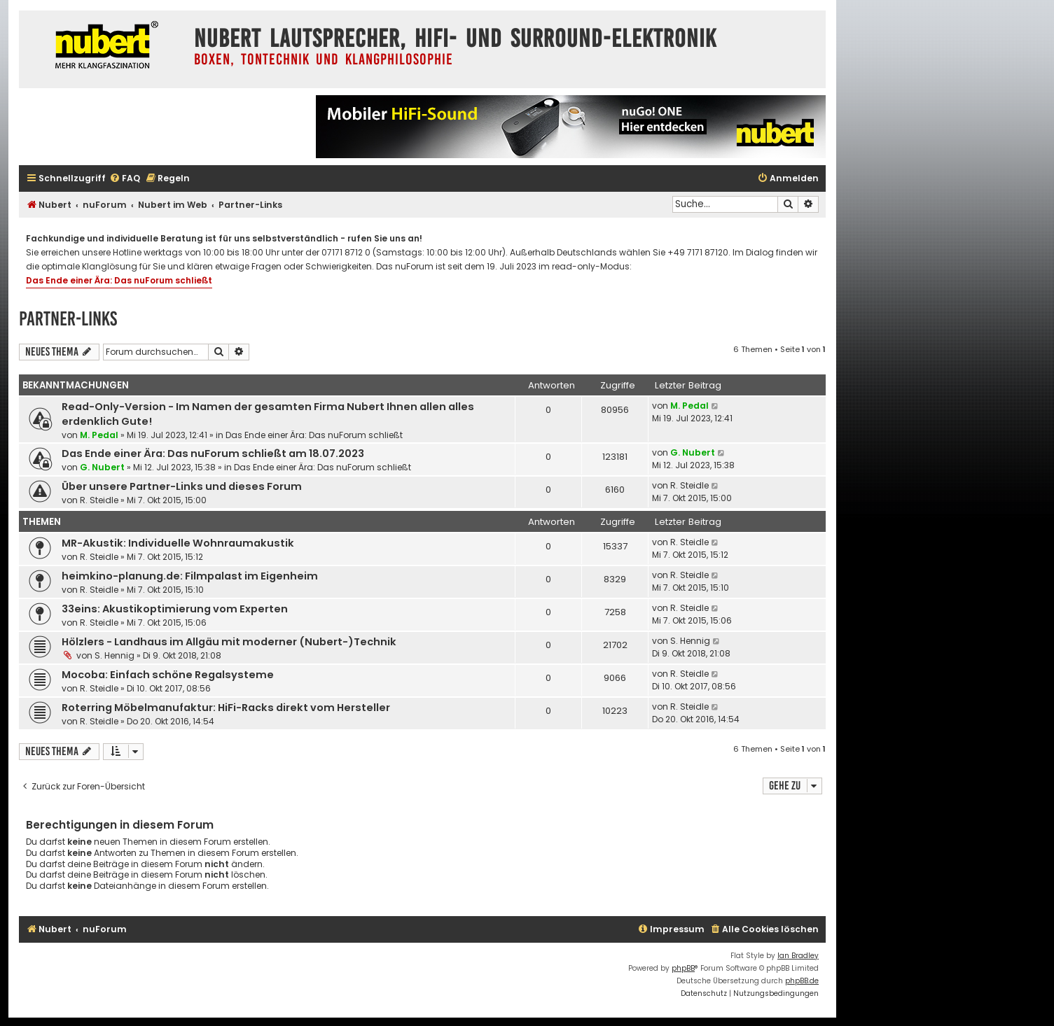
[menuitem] (124, 178)
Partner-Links (68, 319)
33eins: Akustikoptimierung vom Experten (175, 609)
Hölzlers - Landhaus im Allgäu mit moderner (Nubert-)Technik (229, 642)
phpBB (683, 968)
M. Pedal (99, 435)
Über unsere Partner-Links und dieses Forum (182, 486)
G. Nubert (102, 467)
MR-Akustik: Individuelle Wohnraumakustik (178, 543)
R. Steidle (99, 500)
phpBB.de (802, 981)
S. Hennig (114, 655)
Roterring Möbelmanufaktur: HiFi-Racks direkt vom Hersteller (226, 708)
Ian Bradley (798, 955)
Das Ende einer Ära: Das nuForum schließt (119, 280)
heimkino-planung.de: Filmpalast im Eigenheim (190, 576)
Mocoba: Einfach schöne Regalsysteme (168, 675)
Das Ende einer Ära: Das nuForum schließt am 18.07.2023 (213, 454)
